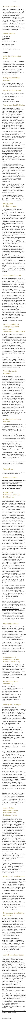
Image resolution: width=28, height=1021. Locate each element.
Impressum (5, 52)
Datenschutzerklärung (6, 1018)
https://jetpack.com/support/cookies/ (15, 990)
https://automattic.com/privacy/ (10, 987)
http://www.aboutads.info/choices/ (10, 609)
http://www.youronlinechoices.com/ (13, 610)
